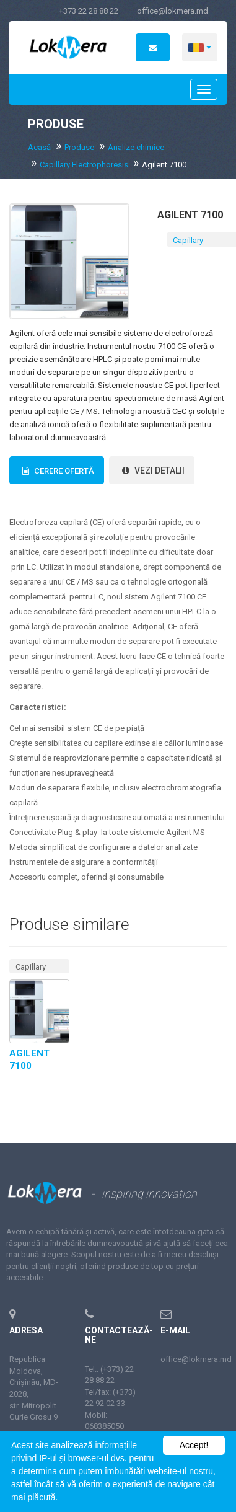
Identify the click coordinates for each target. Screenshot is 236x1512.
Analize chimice (136, 147)
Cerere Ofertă (56, 470)
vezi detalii (152, 470)
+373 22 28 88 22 (88, 10)
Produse (79, 147)
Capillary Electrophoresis (84, 164)
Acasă (39, 147)
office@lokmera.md (172, 10)
